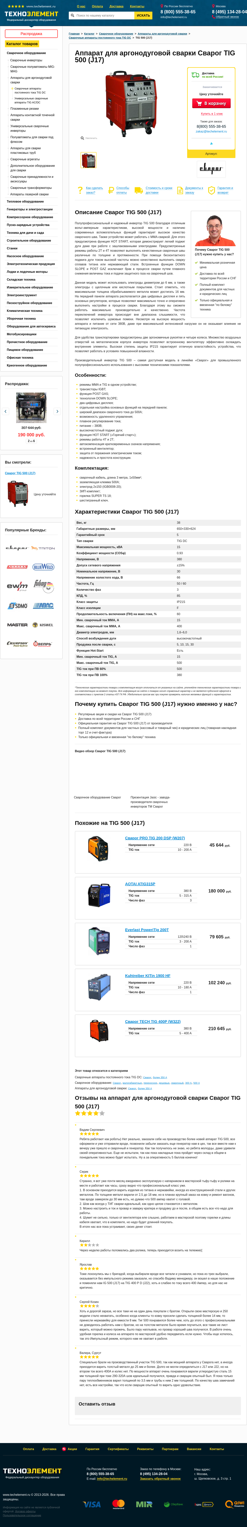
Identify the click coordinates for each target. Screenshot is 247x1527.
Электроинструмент (22, 295)
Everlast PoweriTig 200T (147, 930)
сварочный (177, 1083)
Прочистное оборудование (27, 342)
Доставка (116, 6)
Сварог (147, 1077)
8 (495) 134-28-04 (229, 11)
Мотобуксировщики (21, 334)
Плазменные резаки (24, 108)
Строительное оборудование (29, 240)
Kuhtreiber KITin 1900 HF (147, 976)
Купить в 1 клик (212, 113)
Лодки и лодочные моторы (27, 271)
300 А (188, 1083)
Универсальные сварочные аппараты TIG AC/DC (31, 100)
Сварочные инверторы (26, 60)
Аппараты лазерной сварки (29, 194)
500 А (196, 1083)
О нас (81, 6)
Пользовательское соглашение (22, 1515)
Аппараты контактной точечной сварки (32, 117)
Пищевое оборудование (25, 349)
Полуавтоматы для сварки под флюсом (31, 139)
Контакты (137, 6)
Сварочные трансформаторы (31, 187)
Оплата (97, 6)
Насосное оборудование (25, 256)
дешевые (164, 1083)
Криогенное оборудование (27, 365)
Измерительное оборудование (30, 287)
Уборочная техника (21, 318)
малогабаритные (132, 1083)
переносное (150, 1083)
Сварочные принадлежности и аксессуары (31, 179)
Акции (72, 1449)
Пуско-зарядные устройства (28, 225)
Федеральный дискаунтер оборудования (32, 1474)
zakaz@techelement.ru (211, 131)
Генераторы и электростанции (30, 209)
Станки (12, 248)
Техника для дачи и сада (25, 232)
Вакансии (194, 1449)
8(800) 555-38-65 (211, 126)
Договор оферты (25, 1511)
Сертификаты (118, 1449)
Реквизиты (145, 1449)
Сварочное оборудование (26, 53)
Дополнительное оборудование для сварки (32, 168)
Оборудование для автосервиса (31, 326)
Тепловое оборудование (25, 201)
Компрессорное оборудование (30, 217)
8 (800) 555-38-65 (178, 11)
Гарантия (92, 1449)
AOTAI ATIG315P (140, 884)
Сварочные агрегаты (25, 159)
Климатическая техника (24, 310)
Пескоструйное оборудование (29, 303)
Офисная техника (20, 357)
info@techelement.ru (174, 17)
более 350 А (160, 1077)
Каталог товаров (22, 44)
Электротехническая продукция (31, 264)
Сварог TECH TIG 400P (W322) (152, 1021)
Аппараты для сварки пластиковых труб (25, 150)
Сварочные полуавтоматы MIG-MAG (32, 69)
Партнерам (170, 1449)
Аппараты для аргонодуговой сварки (31, 80)
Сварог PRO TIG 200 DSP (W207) (155, 838)
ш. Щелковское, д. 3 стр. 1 (212, 1478)
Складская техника (21, 279)
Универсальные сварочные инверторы (29, 128)
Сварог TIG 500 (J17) (20, 473)
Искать (143, 15)
